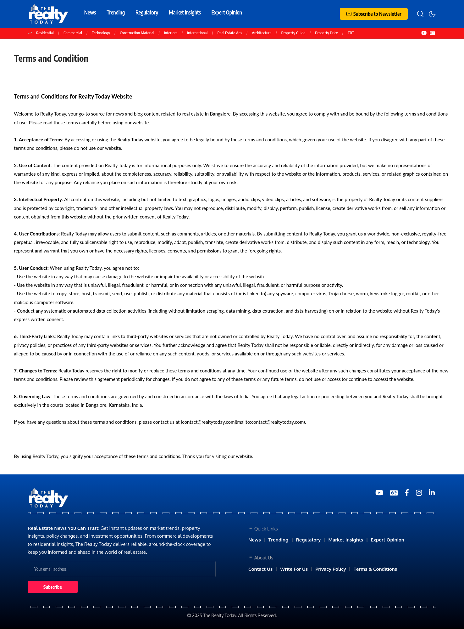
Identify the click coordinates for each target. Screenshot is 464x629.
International (197, 32)
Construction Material (137, 32)
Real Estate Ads (229, 32)
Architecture (261, 32)
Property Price (326, 32)
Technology (101, 32)
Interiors (170, 32)
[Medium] (407, 493)
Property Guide (293, 32)
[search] (420, 13)
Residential (45, 32)
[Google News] (432, 33)
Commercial (73, 32)
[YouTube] (424, 33)
